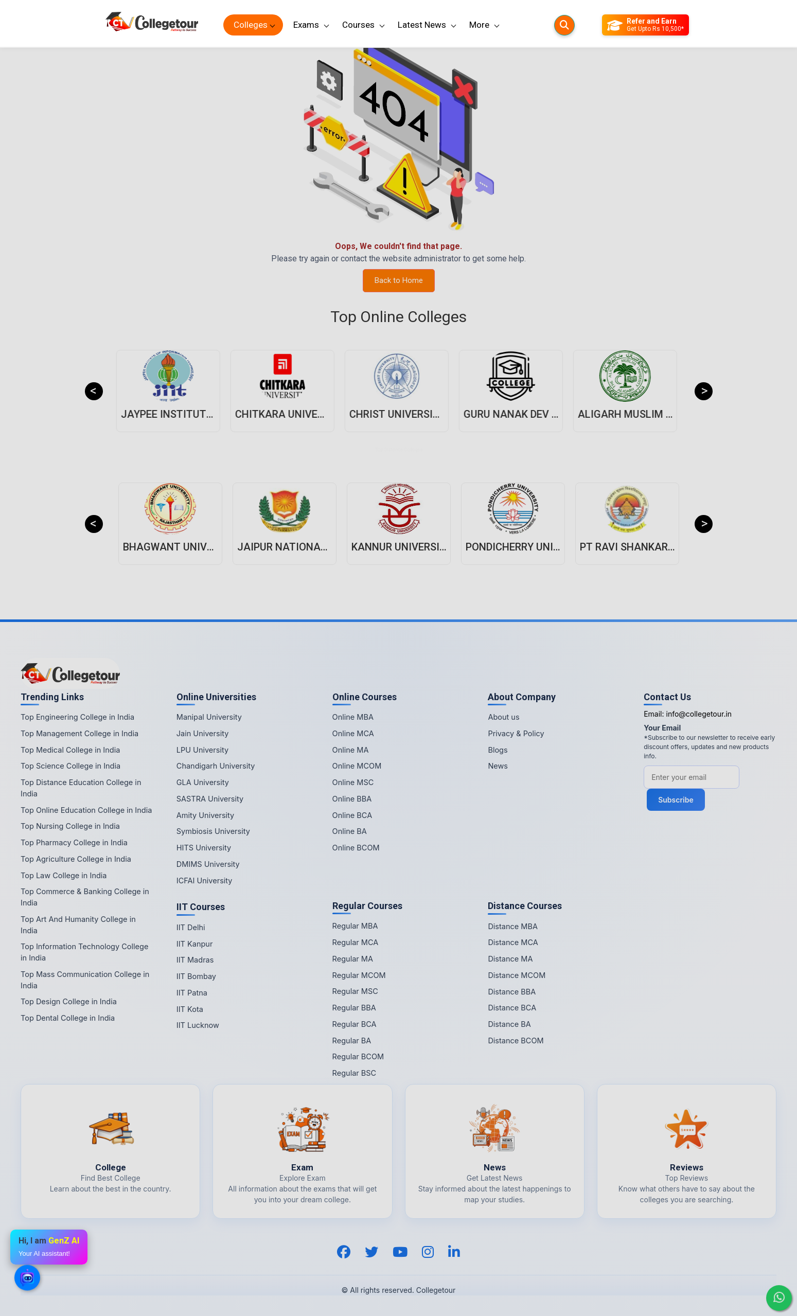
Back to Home (399, 280)
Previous (94, 391)
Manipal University (209, 717)
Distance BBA (512, 991)
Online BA (349, 831)
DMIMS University (208, 864)
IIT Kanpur (194, 943)
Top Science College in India (70, 765)
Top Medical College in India (70, 749)
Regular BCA (354, 1024)
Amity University (205, 815)
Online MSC (353, 782)
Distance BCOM (515, 1040)
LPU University (202, 749)
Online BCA (352, 815)
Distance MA (510, 958)
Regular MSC (355, 991)
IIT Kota (189, 1009)
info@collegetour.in (699, 713)
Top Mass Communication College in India (85, 980)
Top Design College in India (69, 1001)
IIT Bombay (196, 976)
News (498, 765)
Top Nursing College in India (70, 826)
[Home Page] (151, 25)
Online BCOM (356, 847)
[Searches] (564, 25)
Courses (358, 25)
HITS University (203, 847)
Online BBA (352, 798)
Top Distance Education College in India (81, 788)
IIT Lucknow (197, 1025)
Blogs (497, 749)
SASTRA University (209, 798)
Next (704, 391)
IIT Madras (195, 959)
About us (503, 717)
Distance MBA (513, 926)
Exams (306, 25)
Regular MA (352, 958)
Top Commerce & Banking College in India (85, 897)
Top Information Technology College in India (84, 952)
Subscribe (676, 799)
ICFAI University (204, 880)
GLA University (202, 782)
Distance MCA (513, 942)
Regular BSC (354, 1073)
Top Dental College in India (68, 1017)
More (479, 25)
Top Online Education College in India (86, 810)
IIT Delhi (190, 927)
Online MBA (353, 717)
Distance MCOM (516, 975)
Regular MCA (355, 942)
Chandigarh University (215, 765)
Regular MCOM (359, 975)
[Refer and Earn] (645, 25)
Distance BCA (512, 1007)
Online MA (350, 749)
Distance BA (509, 1024)
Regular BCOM (358, 1056)
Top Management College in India (79, 733)
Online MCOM (357, 765)
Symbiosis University (213, 831)
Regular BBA (354, 1007)
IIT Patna (191, 992)
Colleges (251, 25)
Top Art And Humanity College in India (78, 925)
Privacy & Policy (516, 733)
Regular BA (351, 1040)
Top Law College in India (64, 875)
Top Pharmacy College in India (74, 842)
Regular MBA (355, 925)
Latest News (422, 25)
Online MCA (353, 733)
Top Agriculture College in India (76, 859)
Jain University (202, 733)
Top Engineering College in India (77, 717)
